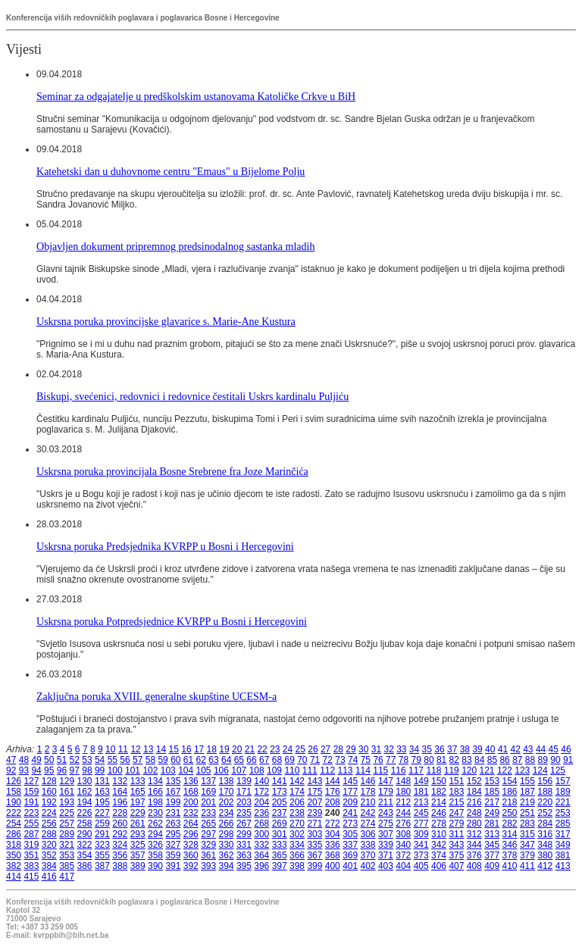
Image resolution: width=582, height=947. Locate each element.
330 (226, 844)
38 (465, 749)
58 (150, 760)
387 (102, 866)
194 (84, 802)
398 (297, 866)
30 (363, 749)
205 (279, 802)
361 (208, 855)
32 (388, 749)
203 (244, 802)
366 (297, 855)
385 (66, 866)
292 (119, 834)
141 (279, 781)
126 (13, 781)
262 (155, 823)
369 (350, 855)
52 (75, 760)
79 (416, 760)
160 (49, 791)
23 (275, 749)
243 (385, 813)
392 (191, 866)
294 (155, 834)
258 (84, 823)
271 (314, 823)
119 (451, 770)
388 (119, 866)
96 (62, 770)
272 (332, 823)
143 (314, 781)
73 (340, 760)
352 (49, 855)
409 (491, 866)
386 (84, 866)
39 (477, 749)
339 (385, 844)
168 (191, 791)
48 (24, 760)
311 (456, 834)
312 (474, 834)
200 (191, 802)
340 (403, 844)
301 (279, 834)
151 (456, 781)
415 (31, 876)
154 (510, 781)
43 (528, 749)
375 (456, 855)
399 (314, 866)
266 (226, 823)
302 (297, 834)
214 (438, 802)
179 (385, 791)
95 (49, 770)
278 (438, 823)
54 (100, 760)
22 (262, 749)
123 (522, 770)
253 (563, 813)
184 (474, 791)
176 (332, 791)
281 (491, 823)
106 (221, 770)
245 (421, 813)
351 (31, 855)
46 (566, 749)
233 (208, 813)
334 (297, 844)
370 (368, 855)
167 (172, 791)
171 (244, 791)
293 (138, 834)
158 (13, 791)
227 (102, 813)
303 (314, 834)
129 (66, 781)
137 (208, 781)
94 (36, 770)
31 (376, 749)
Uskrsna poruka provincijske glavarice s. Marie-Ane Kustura (166, 321)
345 (491, 844)
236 (261, 813)
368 (332, 855)
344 (474, 844)
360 (191, 855)
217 (491, 802)
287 (31, 834)
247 (456, 813)
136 (191, 781)
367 (314, 855)
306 (368, 834)
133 (138, 781)
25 (300, 749)
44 (541, 749)
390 (155, 866)
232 (191, 813)
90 (555, 760)
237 (279, 813)
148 (403, 781)
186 (510, 791)
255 (31, 823)
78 (403, 760)
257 (66, 823)
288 (49, 834)
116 (398, 770)
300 (261, 834)
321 (66, 844)
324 (119, 844)
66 (251, 760)
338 (368, 844)
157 (563, 781)
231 (172, 813)
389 (138, 866)
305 (350, 834)
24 (288, 749)
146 (368, 781)
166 (155, 791)
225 (66, 813)
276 (403, 823)
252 (544, 813)
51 (62, 760)
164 (119, 791)
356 (119, 855)
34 (414, 749)
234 (226, 813)
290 (84, 834)
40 (490, 749)
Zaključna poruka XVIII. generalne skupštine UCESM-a (156, 696)
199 (172, 802)
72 (328, 760)
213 (421, 802)
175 (314, 791)
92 (11, 770)
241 (350, 813)
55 (112, 760)
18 (212, 749)
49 (36, 760)
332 (261, 844)
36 (439, 749)
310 (438, 834)
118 (433, 770)
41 (503, 749)
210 (368, 802)
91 (568, 760)
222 (13, 813)
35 (427, 749)
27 (325, 749)
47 (11, 760)
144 (332, 781)
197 (138, 802)
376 (474, 855)
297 (208, 834)
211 (385, 802)
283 (527, 823)
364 (261, 855)
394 (226, 866)
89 (543, 760)
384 (49, 866)
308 (403, 834)
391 (172, 866)
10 (110, 749)
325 (138, 844)
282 (510, 823)
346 (510, 844)
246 (438, 813)
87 (517, 760)
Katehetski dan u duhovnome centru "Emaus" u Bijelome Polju (170, 171)
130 (84, 781)
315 (527, 834)
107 (238, 770)
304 (332, 834)
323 (102, 844)
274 (368, 823)
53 (87, 760)
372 (403, 855)
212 (403, 802)
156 (544, 781)
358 (155, 855)
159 (31, 791)
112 (327, 770)
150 (438, 781)
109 (274, 770)
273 (350, 823)
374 (438, 855)
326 (155, 844)
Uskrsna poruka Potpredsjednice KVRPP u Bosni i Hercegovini (171, 621)
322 (84, 844)
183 (456, 791)
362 (226, 855)
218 (510, 802)
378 (510, 855)
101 (132, 770)
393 (208, 866)
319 (31, 844)
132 (119, 781)
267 (244, 823)
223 (31, 813)
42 (515, 749)
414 (13, 876)
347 (527, 844)
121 (487, 770)
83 (466, 760)
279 (456, 823)
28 (338, 749)
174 (297, 791)
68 (277, 760)
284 (544, 823)
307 (385, 834)
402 (368, 866)
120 (469, 770)
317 (563, 834)
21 (250, 749)
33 (401, 749)
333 (279, 844)
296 (191, 834)
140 (261, 781)
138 (226, 781)
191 (31, 802)
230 (155, 813)
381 (563, 855)
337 (350, 844)
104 (185, 770)
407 (456, 866)
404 (403, 866)
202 (226, 802)
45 (554, 749)
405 (421, 866)
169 (208, 791)
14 (161, 749)
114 (363, 770)
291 (102, 834)
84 (479, 760)
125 (557, 770)
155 (527, 781)
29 (350, 749)
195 (102, 802)
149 (421, 781)
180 (403, 791)
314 (510, 834)
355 (102, 855)
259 (102, 823)
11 (123, 749)
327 (172, 844)
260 (119, 823)
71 (315, 760)
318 (13, 844)
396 (261, 866)
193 (66, 802)
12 (135, 749)
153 (491, 781)
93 (24, 770)
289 (66, 834)
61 (188, 760)
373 (421, 855)
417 (66, 876)
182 (438, 791)
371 (385, 855)
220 (544, 802)
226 (84, 813)
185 (491, 791)
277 (421, 823)
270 (297, 823)
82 (454, 760)
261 (138, 823)
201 (208, 802)
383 (31, 866)
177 (350, 791)
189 (563, 791)
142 (297, 781)
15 (174, 749)
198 (155, 802)
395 (244, 866)
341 (421, 844)
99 (100, 770)
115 (380, 770)
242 (368, 813)
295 (172, 834)
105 (203, 770)
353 (66, 855)
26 (313, 749)
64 (226, 760)
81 (441, 760)
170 (226, 791)
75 (366, 760)
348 (544, 844)
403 (385, 866)
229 (138, 813)
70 (302, 760)
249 (491, 813)
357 (138, 855)
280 (474, 823)
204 (261, 802)
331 (244, 844)
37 (452, 749)
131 (102, 781)
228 (119, 813)
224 (49, 813)
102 (150, 770)
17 (199, 749)
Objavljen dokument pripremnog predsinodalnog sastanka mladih (175, 246)
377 (491, 855)
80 (428, 760)
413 (563, 866)
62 (201, 760)
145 (350, 781)
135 (172, 781)
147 (385, 781)
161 (66, 791)
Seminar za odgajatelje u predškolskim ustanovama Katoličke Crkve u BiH (195, 96)
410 (510, 866)
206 (297, 802)
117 (416, 770)
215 (456, 802)
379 (527, 855)
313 (491, 834)
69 (289, 760)
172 (261, 791)
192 (49, 802)
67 (264, 760)
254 (13, 823)
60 (175, 760)
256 (49, 823)
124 (540, 770)
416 (49, 876)
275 (385, 823)
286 (13, 834)
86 (504, 760)
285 (563, 823)
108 (256, 770)
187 (527, 791)
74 (353, 760)
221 (563, 802)
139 (244, 781)
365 (279, 855)
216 (474, 802)
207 (314, 802)
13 (148, 749)
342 (438, 844)
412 (544, 866)
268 (261, 823)
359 (172, 855)
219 (527, 802)
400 (332, 866)
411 (527, 866)
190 (13, 802)
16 (186, 749)
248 (474, 813)
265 (208, 823)
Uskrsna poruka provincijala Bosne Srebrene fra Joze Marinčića (172, 471)
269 (279, 823)
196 (119, 802)
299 (244, 834)
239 (314, 813)
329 (208, 844)
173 (279, 791)
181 (421, 791)
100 (115, 770)
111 (310, 770)
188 (544, 791)
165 (138, 791)
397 (279, 866)
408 (474, 866)
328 (191, 844)
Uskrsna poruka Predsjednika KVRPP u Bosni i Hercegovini (165, 546)
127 (31, 781)
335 (314, 844)
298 (226, 834)
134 (155, 781)
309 (421, 834)
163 (102, 791)
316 (544, 834)
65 (239, 760)
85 (492, 760)
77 (391, 760)
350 (13, 855)
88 (530, 760)
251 (527, 813)
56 (125, 760)
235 (244, 813)
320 (49, 844)
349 (563, 844)
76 (378, 760)
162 (84, 791)
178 (368, 791)
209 (350, 802)
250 (510, 813)
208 (332, 802)
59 (162, 760)
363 (244, 855)
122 (504, 770)
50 (49, 760)
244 (403, 813)
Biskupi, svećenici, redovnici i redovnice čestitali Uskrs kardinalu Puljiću (192, 396)
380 (544, 855)
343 (456, 844)
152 (474, 781)
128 (49, 781)
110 (291, 770)
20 (237, 749)
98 (87, 770)
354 (84, 855)
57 (137, 760)
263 (172, 823)
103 (168, 770)
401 (350, 866)
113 (345, 770)
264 (191, 823)
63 (213, 760)
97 (75, 770)
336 (332, 844)
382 (13, 866)
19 (224, 749)
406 (438, 866)
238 (297, 813)
